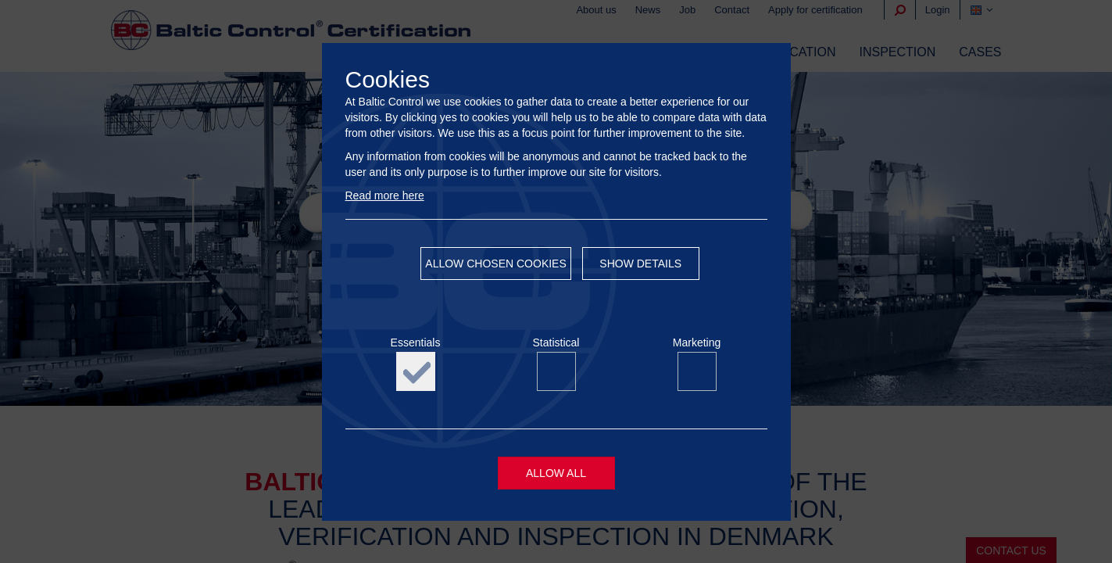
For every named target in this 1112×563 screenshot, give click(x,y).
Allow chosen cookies (495, 263)
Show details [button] (640, 263)
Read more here (384, 195)
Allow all (556, 473)
